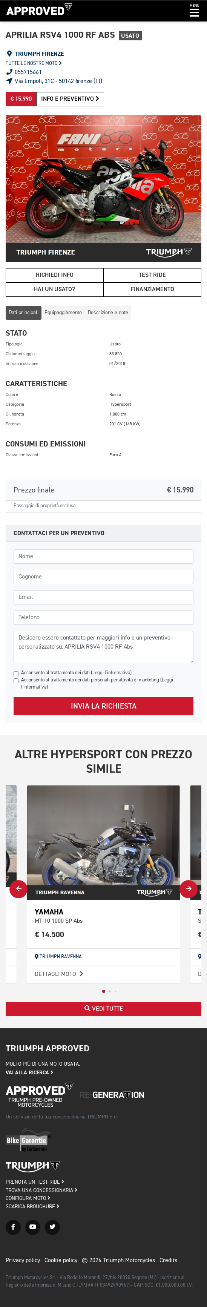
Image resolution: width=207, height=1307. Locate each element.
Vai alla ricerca (29, 1072)
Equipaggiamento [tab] (63, 312)
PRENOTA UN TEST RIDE (35, 1182)
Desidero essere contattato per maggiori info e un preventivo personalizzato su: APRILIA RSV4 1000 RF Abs (103, 647)
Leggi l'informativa (111, 672)
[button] (194, 11)
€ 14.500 (49, 934)
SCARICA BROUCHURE (32, 1206)
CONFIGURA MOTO (28, 1198)
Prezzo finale (103, 490)
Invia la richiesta (103, 706)
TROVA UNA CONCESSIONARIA (41, 1190)
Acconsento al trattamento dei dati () (76, 672)
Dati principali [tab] (23, 312)
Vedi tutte (103, 1008)
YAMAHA (49, 912)
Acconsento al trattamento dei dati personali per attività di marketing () (97, 684)
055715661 (24, 72)
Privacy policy (23, 1261)
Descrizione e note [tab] (108, 312)
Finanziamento (152, 290)
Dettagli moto (60, 974)
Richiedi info (55, 275)
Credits (168, 1261)
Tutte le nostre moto (34, 63)
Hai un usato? (54, 290)
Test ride (152, 275)
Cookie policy (60, 1261)
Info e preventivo (70, 98)
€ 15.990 (21, 99)
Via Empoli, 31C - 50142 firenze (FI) (54, 81)
